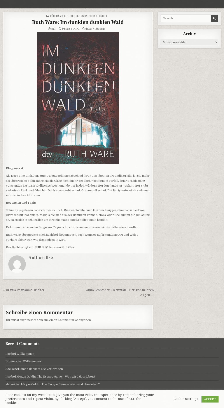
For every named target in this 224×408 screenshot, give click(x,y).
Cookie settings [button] (185, 399)
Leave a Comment (95, 28)
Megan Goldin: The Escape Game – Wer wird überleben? (55, 376)
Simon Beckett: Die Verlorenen (41, 369)
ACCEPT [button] (210, 399)
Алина (9, 369)
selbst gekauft (98, 16)
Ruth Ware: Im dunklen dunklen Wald (78, 22)
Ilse (53, 28)
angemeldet (28, 320)
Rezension (82, 16)
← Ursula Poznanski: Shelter (23, 290)
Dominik (11, 361)
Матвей (10, 384)
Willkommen (25, 353)
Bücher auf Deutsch (62, 16)
